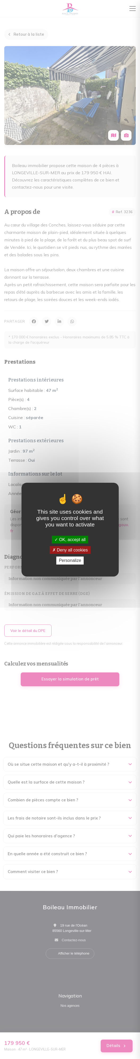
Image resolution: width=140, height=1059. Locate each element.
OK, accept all (70, 539)
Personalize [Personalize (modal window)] (70, 560)
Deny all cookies (70, 550)
